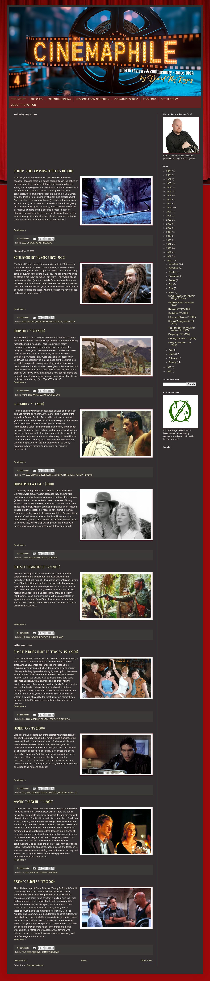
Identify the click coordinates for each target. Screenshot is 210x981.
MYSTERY (52, 793)
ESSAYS (30, 243)
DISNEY (46, 395)
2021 (169, 179)
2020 (169, 183)
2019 (169, 187)
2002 (169, 252)
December (174, 264)
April (171, 350)
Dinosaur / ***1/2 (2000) (29, 331)
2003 (169, 248)
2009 (169, 224)
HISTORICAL (69, 475)
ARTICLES (37, 99)
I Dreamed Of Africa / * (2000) (34, 484)
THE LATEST (18, 99)
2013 (169, 212)
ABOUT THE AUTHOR (23, 104)
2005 (169, 240)
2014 (169, 207)
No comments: (23, 239)
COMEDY (45, 719)
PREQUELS (55, 719)
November (174, 268)
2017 (169, 195)
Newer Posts (21, 960)
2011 (169, 216)
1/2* (23, 719)
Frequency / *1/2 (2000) (29, 728)
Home (84, 960)
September (174, 276)
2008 (169, 228)
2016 (169, 199)
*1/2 (23, 637)
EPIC (41, 475)
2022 (169, 175)
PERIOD (79, 475)
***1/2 (24, 395)
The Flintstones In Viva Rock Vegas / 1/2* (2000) (46, 652)
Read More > (20, 230)
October (173, 272)
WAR (61, 637)
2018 (169, 191)
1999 (169, 367)
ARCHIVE (31, 322)
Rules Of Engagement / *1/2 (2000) (37, 567)
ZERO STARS (69, 322)
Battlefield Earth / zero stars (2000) (39, 257)
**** (23, 475)
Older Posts (146, 960)
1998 (169, 371)
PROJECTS (149, 99)
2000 (24, 243)
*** (23, 872)
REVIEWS (40, 322)
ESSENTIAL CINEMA (59, 99)
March (172, 354)
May (171, 292)
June (171, 288)
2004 (169, 244)
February (173, 358)
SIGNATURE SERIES (126, 99)
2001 (169, 256)
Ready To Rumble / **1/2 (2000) (34, 881)
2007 (169, 232)
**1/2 (24, 952)
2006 (169, 236)
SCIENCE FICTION (54, 322)
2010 (169, 220)
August (172, 280)
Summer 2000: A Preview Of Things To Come (43, 171)
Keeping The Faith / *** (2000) (33, 802)
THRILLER (53, 637)
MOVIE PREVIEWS (43, 243)
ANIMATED (37, 395)
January (173, 362)
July (171, 284)
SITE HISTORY (169, 99)
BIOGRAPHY (34, 558)
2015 (169, 203)
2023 (169, 171)
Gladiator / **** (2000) (29, 404)
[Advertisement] (83, 142)
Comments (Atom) (35, 965)
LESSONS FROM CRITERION (92, 99)
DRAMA (34, 475)
